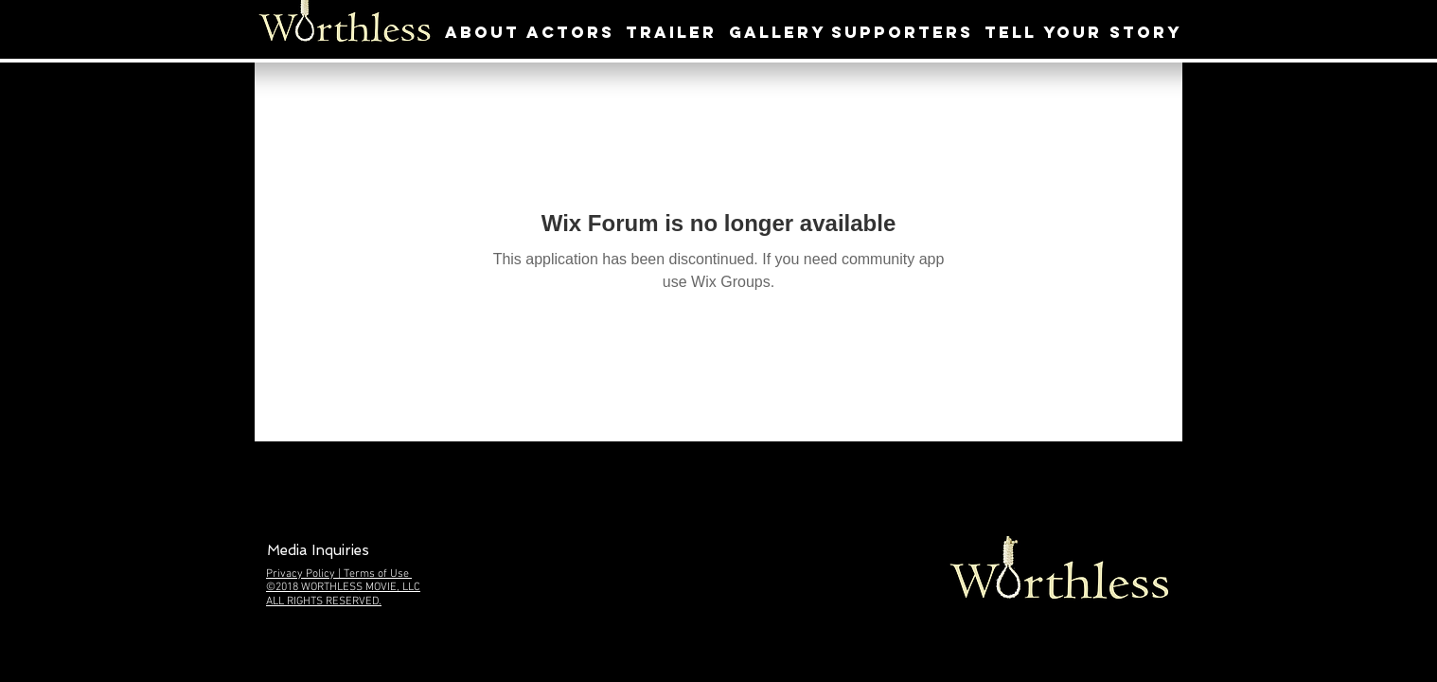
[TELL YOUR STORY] (1083, 32)
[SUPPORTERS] (902, 32)
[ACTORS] (569, 32)
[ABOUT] (482, 32)
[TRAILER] (671, 32)
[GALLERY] (777, 32)
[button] (318, 551)
